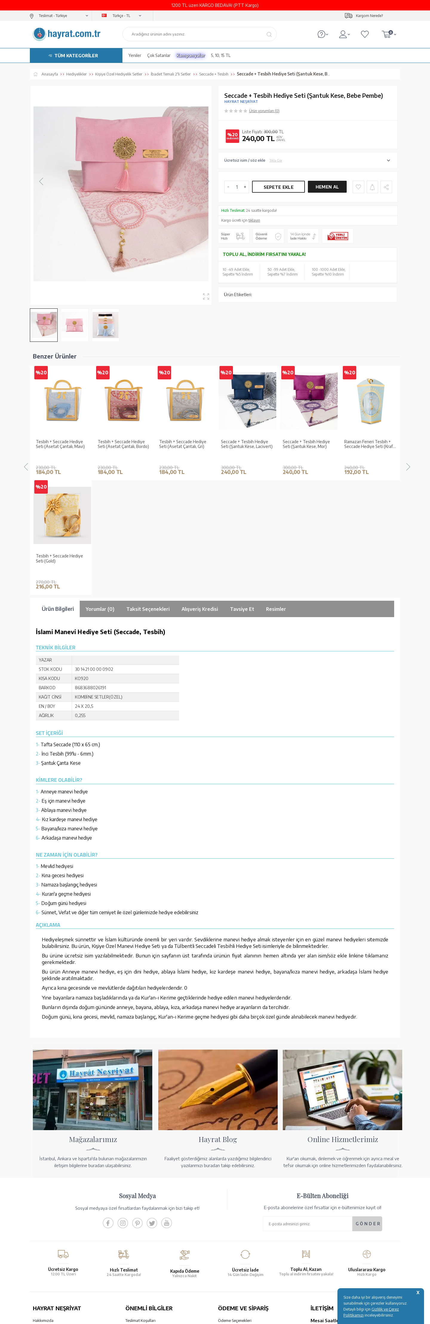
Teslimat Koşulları (140, 1197)
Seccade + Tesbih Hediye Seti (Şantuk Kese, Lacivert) (185, 444)
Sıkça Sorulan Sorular (143, 1243)
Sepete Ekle (279, 187)
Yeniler (134, 55)
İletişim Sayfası (323, 1248)
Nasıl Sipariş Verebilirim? (239, 1248)
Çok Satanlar (159, 55)
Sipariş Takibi (229, 1232)
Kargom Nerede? (369, 15)
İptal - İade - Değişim (236, 1240)
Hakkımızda (43, 1197)
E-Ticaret (199, 1316)
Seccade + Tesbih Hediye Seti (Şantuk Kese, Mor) (244, 444)
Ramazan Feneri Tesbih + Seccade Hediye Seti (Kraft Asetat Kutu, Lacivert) (369, 444)
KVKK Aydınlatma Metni (146, 1236)
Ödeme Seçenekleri (234, 1197)
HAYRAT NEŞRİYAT (241, 101)
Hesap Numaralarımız (236, 1205)
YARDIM (235, 1271)
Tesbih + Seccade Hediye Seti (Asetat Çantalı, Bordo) (61, 444)
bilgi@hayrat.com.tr (328, 1240)
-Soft (185, 1316)
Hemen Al (327, 186)
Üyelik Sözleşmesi (140, 1220)
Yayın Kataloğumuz (49, 1236)
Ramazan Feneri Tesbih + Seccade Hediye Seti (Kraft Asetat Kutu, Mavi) (308, 444)
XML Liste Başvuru (49, 1220)
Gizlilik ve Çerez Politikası (147, 1228)
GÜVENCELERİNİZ (155, 1271)
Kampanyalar (190, 55)
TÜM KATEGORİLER (76, 55)
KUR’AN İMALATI (59, 1271)
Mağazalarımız (45, 1205)
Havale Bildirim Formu (237, 1212)
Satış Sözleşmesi (139, 1212)
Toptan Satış (43, 1212)
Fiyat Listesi (43, 1243)
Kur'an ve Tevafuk (48, 1228)
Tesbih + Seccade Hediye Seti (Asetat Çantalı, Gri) (121, 444)
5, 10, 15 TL (221, 55)
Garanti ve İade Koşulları (146, 1205)
